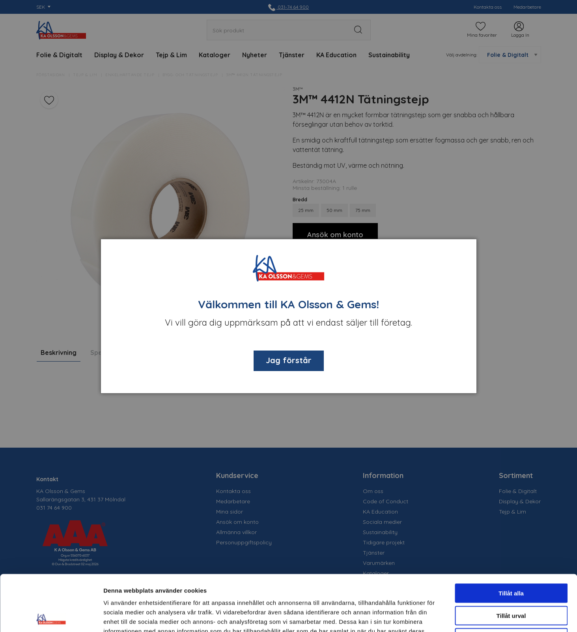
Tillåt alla (511, 537)
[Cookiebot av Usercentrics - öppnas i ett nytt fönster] (51, 617)
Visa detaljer (428, 616)
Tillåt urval (511, 559)
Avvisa (511, 581)
